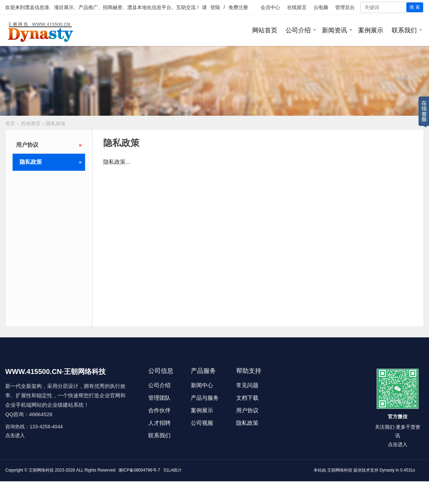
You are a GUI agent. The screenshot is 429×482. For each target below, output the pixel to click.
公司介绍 (298, 30)
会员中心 (270, 7)
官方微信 (397, 416)
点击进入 (15, 435)
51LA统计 (173, 470)
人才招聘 (159, 423)
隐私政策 (56, 123)
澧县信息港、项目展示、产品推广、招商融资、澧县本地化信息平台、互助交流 (110, 7)
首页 (10, 123)
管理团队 (159, 398)
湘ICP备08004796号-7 (139, 470)
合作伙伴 (159, 410)
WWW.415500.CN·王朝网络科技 (55, 371)
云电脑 (321, 7)
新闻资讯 (334, 30)
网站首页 (264, 30)
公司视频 (202, 423)
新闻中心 (202, 385)
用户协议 (49, 145)
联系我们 (404, 30)
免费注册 (238, 7)
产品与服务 (205, 398)
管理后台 (345, 7)
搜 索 (414, 7)
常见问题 (247, 385)
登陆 (215, 7)
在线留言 (297, 7)
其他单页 (30, 123)
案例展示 (370, 30)
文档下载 (247, 398)
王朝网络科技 (339, 470)
